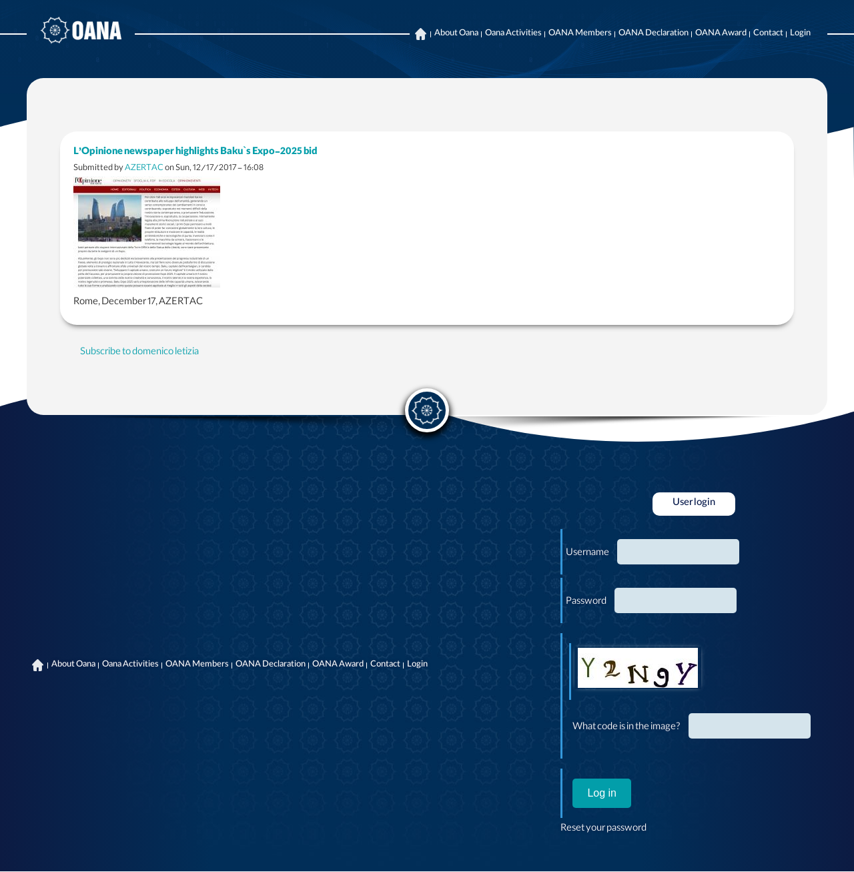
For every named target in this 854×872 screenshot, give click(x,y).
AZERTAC (144, 168)
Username (587, 554)
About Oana (456, 34)
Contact (768, 34)
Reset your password (603, 829)
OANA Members (580, 34)
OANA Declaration (653, 34)
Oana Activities (513, 34)
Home (420, 34)
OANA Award (721, 34)
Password (586, 602)
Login (800, 34)
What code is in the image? (626, 728)
